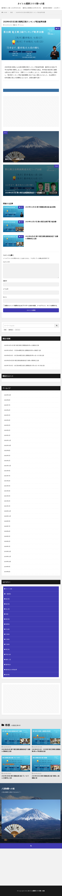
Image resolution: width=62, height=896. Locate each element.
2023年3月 (7, 425)
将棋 (11, 12)
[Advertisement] (31, 110)
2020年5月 (7, 536)
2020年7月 (7, 526)
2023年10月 (7, 395)
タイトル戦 (9, 589)
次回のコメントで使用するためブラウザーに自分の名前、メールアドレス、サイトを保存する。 (31, 305)
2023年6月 (7, 410)
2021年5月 (7, 486)
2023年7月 (7, 405)
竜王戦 (8, 649)
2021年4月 (7, 491)
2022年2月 (7, 460)
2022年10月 (7, 445)
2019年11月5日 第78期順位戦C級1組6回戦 (40, 207)
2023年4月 (7, 420)
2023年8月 (7, 400)
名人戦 (8, 609)
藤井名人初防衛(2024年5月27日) (32, 8)
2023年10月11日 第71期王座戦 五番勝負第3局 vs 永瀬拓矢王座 (21, 345)
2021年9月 (7, 470)
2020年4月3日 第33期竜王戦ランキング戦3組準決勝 (30, 12)
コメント (6, 262)
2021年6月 (7, 481)
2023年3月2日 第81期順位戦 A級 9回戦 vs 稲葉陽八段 (45, 777)
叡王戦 (8, 599)
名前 (5, 280)
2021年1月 (7, 506)
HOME (5, 12)
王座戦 (8, 644)
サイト (5, 297)
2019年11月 (7, 556)
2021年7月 (7, 475)
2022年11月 (7, 440)
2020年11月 (7, 516)
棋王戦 (8, 619)
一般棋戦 (8, 594)
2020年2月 (7, 541)
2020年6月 (7, 531)
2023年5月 (7, 415)
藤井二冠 (8, 659)
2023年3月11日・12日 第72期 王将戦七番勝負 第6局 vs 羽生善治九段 (46, 750)
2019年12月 (7, 551)
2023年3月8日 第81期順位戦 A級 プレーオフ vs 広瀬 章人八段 (15, 777)
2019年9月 (7, 566)
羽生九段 (8, 654)
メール (5, 289)
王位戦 (8, 629)
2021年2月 (7, 501)
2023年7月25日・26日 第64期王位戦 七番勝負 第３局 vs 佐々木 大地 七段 (24, 365)
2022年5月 (7, 455)
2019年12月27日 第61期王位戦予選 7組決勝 (40, 221)
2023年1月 (7, 435)
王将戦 (8, 634)
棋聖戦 (8, 624)
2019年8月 (7, 571)
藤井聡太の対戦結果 (11, 669)
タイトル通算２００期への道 (31, 4)
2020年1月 (7, 546)
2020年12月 (7, 511)
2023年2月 (7, 430)
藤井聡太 (11, 329)
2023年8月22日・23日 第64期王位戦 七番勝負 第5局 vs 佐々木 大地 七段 (24, 355)
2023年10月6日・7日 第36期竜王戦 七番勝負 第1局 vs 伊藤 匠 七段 (22, 350)
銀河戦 (8, 674)
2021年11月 (7, 465)
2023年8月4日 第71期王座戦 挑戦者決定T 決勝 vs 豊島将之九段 (41, 237)
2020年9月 (7, 521)
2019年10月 (7, 561)
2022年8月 (7, 450)
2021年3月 (7, 496)
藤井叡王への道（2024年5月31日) (11, 8)
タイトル (18, 329)
